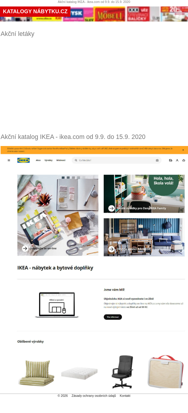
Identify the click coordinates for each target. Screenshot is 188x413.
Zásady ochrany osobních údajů (94, 395)
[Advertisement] (95, 85)
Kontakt (125, 395)
